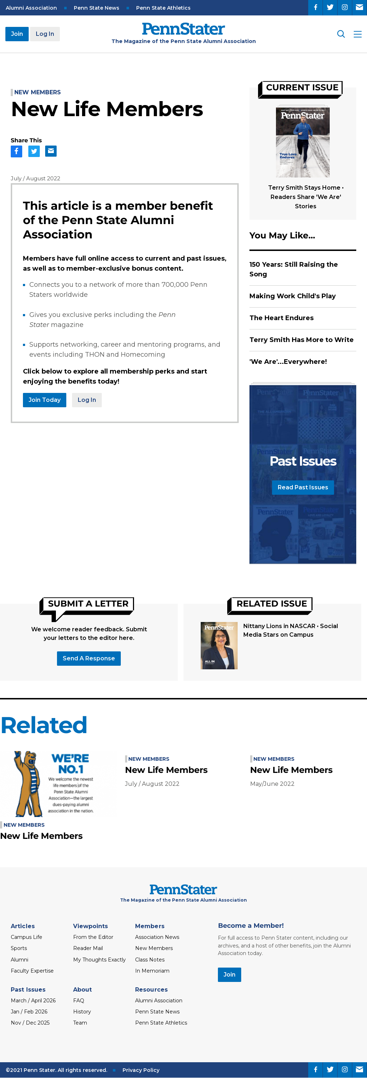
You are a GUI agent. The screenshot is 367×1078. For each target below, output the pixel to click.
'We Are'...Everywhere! (288, 362)
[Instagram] (345, 7)
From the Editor (93, 937)
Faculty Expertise (32, 971)
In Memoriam (152, 971)
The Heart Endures (281, 318)
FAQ (78, 1000)
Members (150, 926)
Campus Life (26, 937)
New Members (37, 92)
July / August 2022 (35, 178)
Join (17, 33)
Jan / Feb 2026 (29, 1011)
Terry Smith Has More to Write (301, 340)
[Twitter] (330, 7)
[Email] (359, 7)
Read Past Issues (303, 487)
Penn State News (96, 8)
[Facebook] (315, 7)
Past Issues (28, 989)
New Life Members (41, 836)
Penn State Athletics (163, 8)
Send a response (89, 658)
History (82, 1011)
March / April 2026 (33, 1000)
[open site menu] (358, 34)
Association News (157, 937)
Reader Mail (88, 948)
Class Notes (150, 959)
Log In (45, 33)
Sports (19, 948)
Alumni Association (31, 8)
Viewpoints (90, 926)
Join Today (45, 399)
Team (80, 1023)
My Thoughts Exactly (99, 959)
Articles (23, 926)
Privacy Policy (141, 1070)
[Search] (340, 33)
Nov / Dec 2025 (30, 1023)
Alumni (19, 959)
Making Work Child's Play (292, 296)
